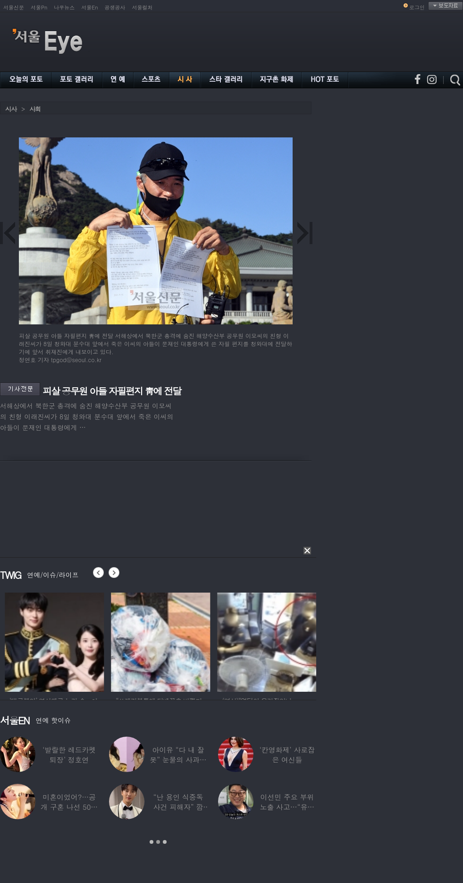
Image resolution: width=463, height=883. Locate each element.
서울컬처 (142, 7)
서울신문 (13, 7)
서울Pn (39, 7)
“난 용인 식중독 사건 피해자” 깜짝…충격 (178, 807)
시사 (11, 108)
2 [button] (158, 842)
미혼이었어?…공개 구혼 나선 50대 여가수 (69, 807)
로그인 (417, 7)
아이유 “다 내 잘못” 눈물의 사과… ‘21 (178, 759)
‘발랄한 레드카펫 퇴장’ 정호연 (69, 754)
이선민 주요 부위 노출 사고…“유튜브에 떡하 (287, 807)
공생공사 (115, 7)
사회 (35, 108)
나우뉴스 (64, 7)
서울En (89, 7)
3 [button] (165, 842)
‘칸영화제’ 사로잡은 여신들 (287, 754)
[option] (83, 641)
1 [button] (151, 842)
